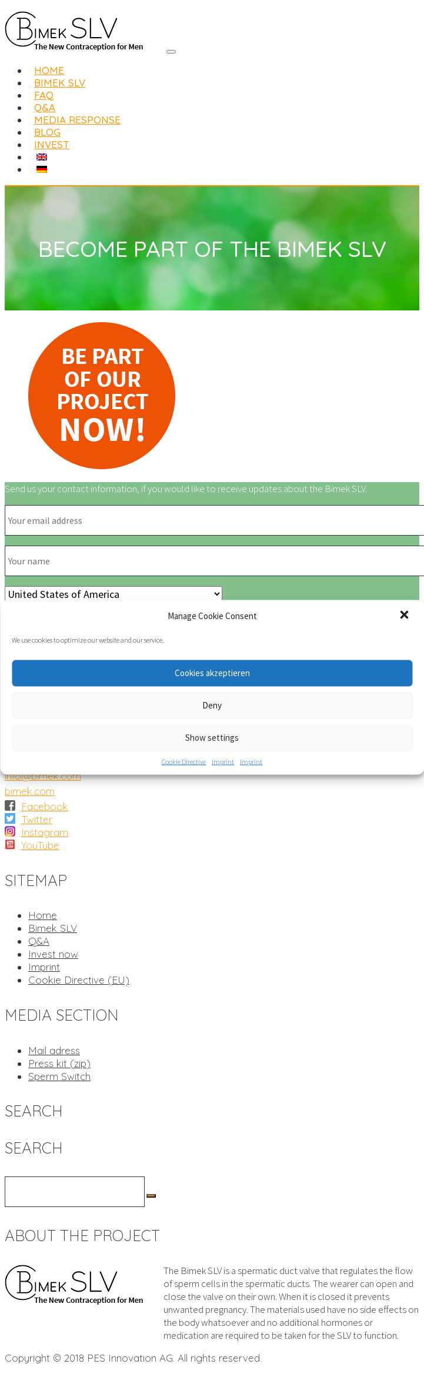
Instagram (44, 832)
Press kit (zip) (59, 1063)
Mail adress (54, 1050)
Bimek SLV (52, 928)
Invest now (53, 954)
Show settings (212, 737)
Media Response (77, 119)
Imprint (223, 761)
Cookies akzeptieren (212, 672)
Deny (212, 705)
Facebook (44, 806)
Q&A (38, 941)
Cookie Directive (184, 761)
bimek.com (30, 791)
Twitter (36, 819)
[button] (405, 616)
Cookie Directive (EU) (78, 980)
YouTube (40, 845)
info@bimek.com (43, 776)
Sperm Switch (59, 1076)
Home (42, 915)
